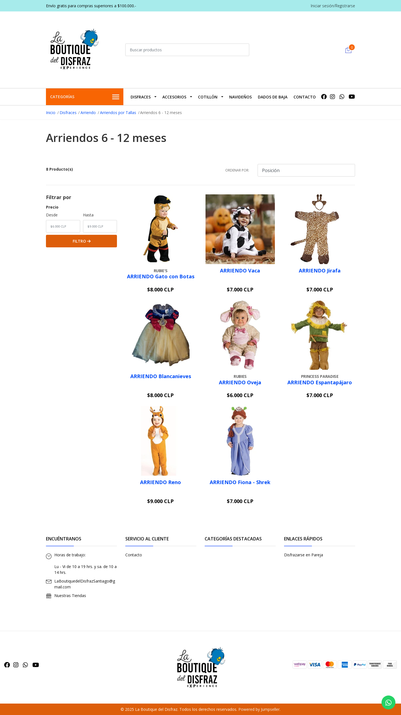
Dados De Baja (272, 97)
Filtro (82, 241)
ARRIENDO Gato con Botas (160, 276)
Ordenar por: (237, 170)
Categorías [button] (84, 97)
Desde (52, 215)
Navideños (240, 97)
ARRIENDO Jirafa (320, 270)
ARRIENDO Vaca (240, 270)
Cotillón (207, 97)
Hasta (88, 215)
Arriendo (88, 112)
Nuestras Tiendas (70, 595)
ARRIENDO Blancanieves (160, 376)
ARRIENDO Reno (160, 482)
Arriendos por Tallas (118, 112)
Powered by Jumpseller (259, 709)
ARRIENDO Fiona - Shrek (240, 482)
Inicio (50, 112)
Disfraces (141, 97)
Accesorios (174, 97)
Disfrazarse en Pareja (303, 554)
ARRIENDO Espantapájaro (319, 382)
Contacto (305, 97)
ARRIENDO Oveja (240, 382)
